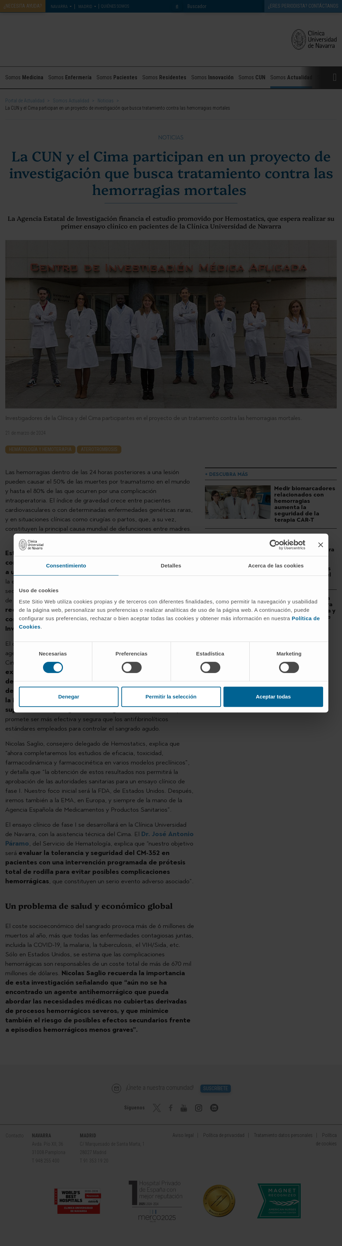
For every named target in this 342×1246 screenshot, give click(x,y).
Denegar (68, 697)
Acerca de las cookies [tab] (276, 565)
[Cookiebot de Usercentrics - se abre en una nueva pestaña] (274, 544)
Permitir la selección (171, 697)
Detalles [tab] (171, 565)
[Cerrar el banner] (320, 544)
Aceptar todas (273, 697)
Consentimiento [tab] (66, 565)
